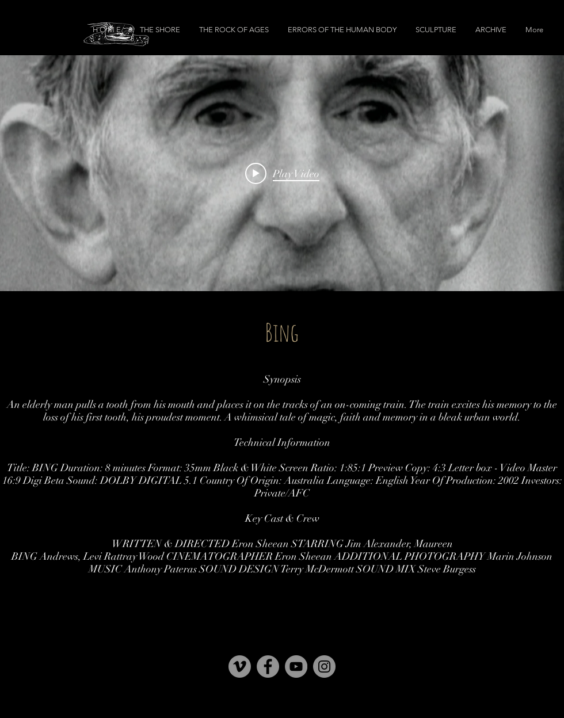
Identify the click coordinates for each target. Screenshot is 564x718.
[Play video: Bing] (282, 173)
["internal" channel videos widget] (282, 173)
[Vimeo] (239, 666)
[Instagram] (324, 666)
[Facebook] (268, 666)
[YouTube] (296, 666)
